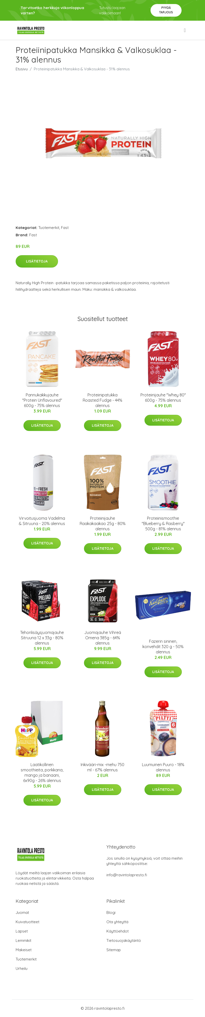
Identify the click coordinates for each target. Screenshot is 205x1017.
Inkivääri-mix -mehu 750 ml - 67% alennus (102, 767)
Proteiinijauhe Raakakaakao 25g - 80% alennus (103, 523)
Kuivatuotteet (27, 921)
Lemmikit (23, 940)
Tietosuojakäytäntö (123, 940)
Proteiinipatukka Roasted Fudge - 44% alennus (102, 400)
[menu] (185, 30)
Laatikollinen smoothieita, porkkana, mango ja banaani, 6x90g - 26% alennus (42, 772)
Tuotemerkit (48, 227)
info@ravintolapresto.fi (126, 875)
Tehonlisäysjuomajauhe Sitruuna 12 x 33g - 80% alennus (42, 638)
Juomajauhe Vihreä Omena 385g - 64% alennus (102, 638)
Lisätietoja (37, 261)
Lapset (22, 931)
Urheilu (21, 968)
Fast (65, 227)
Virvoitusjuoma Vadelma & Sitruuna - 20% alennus (42, 521)
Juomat (22, 912)
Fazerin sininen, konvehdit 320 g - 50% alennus (163, 646)
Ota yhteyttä (117, 921)
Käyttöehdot (117, 931)
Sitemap (113, 949)
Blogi (110, 912)
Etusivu (22, 69)
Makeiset (24, 949)
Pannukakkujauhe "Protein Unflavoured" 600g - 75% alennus (42, 400)
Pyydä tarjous (166, 10)
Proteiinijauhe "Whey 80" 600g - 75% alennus (163, 397)
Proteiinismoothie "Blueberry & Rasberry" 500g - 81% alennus (163, 523)
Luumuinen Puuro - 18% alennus (163, 767)
